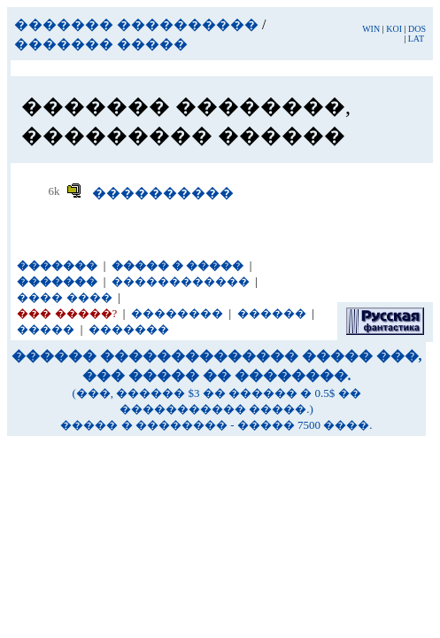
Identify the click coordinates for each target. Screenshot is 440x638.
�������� (177, 313)
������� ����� (101, 43)
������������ (181, 281)
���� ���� (64, 297)
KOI (394, 29)
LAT (416, 38)
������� (129, 329)
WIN (371, 29)
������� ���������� (136, 24)
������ (271, 313)
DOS (417, 29)
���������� (163, 192)
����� (45, 329)
